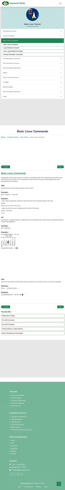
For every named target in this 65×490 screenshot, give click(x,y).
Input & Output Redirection (12, 68)
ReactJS (13, 451)
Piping (5, 73)
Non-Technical (15, 406)
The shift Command (8, 320)
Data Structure (15, 422)
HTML (13, 440)
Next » (60, 167)
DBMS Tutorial (15, 427)
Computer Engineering (18, 400)
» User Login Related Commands (13, 51)
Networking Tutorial (17, 424)
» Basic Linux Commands (10, 45)
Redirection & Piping (8, 316)
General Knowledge (17, 395)
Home (19, 487)
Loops (5, 96)
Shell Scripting (8, 87)
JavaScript (14, 446)
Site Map (38, 487)
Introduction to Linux (9, 31)
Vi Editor (6, 82)
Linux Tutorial (24, 137)
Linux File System (8, 36)
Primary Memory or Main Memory (12, 329)
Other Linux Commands (10, 77)
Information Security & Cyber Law (21, 430)
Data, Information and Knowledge (12, 333)
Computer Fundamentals (19, 417)
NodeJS (13, 454)
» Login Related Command (11, 48)
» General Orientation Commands (13, 54)
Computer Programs (17, 403)
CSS (12, 443)
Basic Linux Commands (10, 41)
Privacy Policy (28, 487)
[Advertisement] (32, 111)
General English (16, 398)
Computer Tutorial (32, 26)
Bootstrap (14, 448)
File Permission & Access (11, 63)
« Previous (5, 167)
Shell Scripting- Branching (11, 92)
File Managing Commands (11, 59)
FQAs (45, 487)
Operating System (17, 419)
